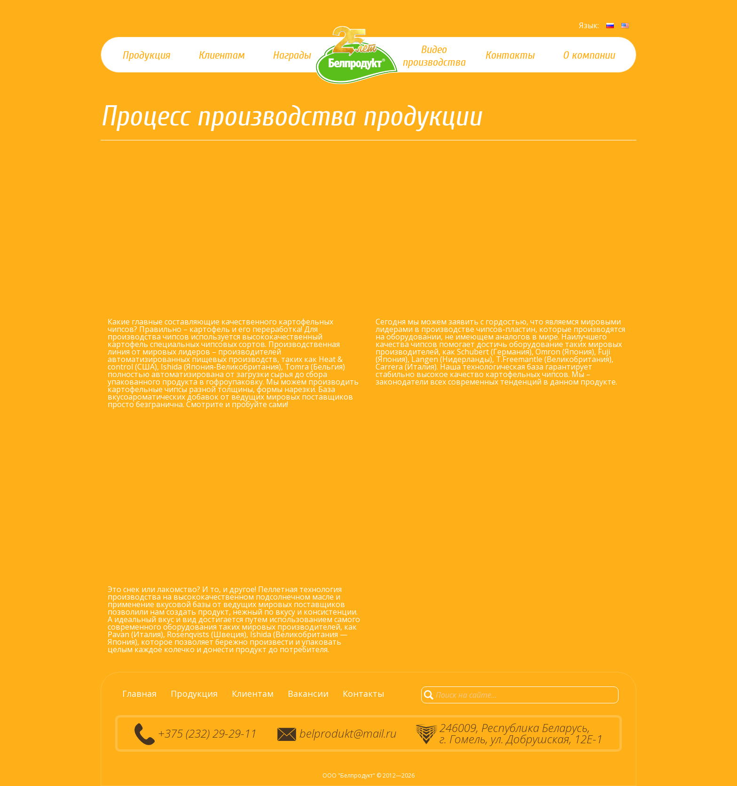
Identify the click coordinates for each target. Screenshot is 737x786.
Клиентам (253, 693)
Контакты (363, 693)
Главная (139, 693)
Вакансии (308, 693)
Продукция (194, 693)
